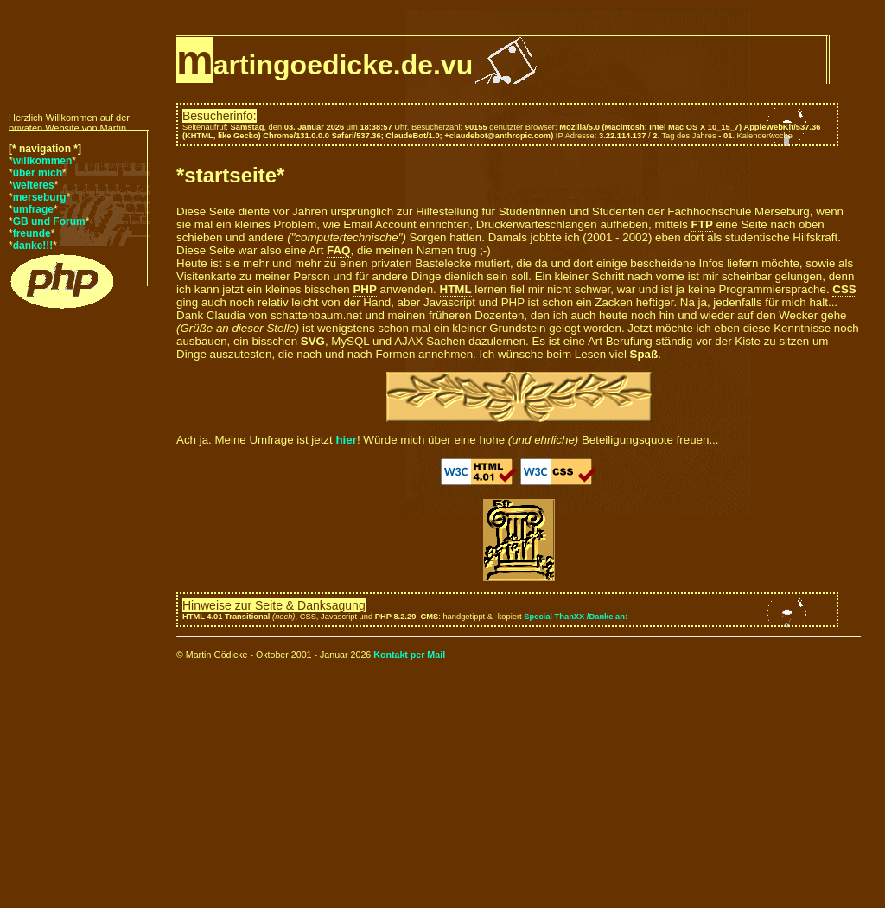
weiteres (33, 185)
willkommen (43, 161)
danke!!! (33, 246)
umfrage (33, 209)
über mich (37, 173)
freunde (32, 233)
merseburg (40, 197)
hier (345, 439)
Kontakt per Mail (409, 654)
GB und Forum (49, 221)
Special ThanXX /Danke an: (575, 616)
